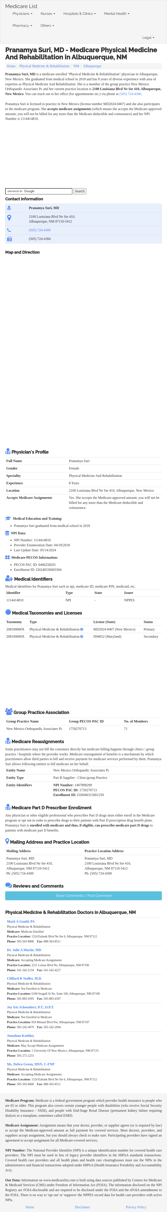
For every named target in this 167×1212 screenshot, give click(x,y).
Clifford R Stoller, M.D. (24, 978)
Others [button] (47, 25)
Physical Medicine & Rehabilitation (45, 66)
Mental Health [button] (116, 14)
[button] (81, 629)
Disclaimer (82, 1207)
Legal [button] (148, 37)
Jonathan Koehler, (20, 1036)
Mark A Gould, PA (21, 921)
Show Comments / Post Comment (84, 895)
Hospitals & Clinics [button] (79, 14)
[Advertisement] (84, 154)
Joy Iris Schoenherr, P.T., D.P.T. (30, 1007)
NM (76, 66)
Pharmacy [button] (22, 25)
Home (11, 66)
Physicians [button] (22, 14)
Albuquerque (92, 66)
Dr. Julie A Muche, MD (24, 950)
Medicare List (21, 5)
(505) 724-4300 (130, 94)
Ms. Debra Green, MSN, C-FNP (30, 1064)
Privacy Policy (136, 1207)
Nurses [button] (48, 14)
